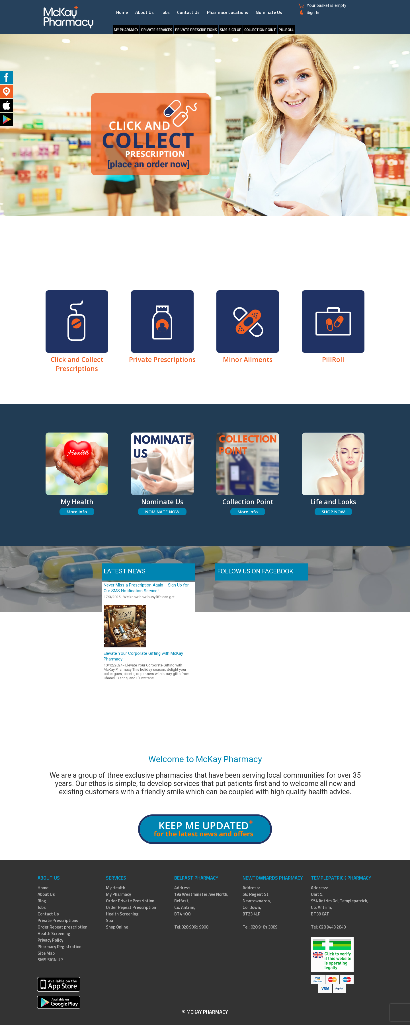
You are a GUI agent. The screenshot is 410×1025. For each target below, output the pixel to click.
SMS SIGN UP (230, 29)
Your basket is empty (326, 5)
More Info (77, 511)
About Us (144, 12)
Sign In (313, 12)
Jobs (165, 12)
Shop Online (117, 927)
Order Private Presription (130, 901)
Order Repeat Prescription (131, 907)
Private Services (156, 29)
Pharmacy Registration (59, 946)
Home (122, 12)
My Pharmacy (126, 29)
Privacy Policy (50, 940)
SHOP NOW (333, 511)
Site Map (46, 953)
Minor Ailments (247, 355)
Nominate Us (269, 12)
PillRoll (286, 29)
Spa (109, 920)
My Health (115, 887)
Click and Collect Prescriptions (77, 359)
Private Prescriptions (196, 29)
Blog (42, 901)
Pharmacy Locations (227, 12)
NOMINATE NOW (162, 511)
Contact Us (188, 12)
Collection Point (260, 29)
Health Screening (54, 933)
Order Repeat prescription (62, 927)
